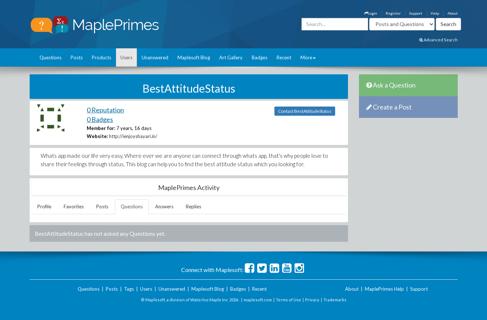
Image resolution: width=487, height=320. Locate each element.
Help (435, 13)
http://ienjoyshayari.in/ (133, 136)
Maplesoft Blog (193, 57)
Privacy (312, 299)
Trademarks (334, 299)
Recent (284, 57)
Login (370, 13)
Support (415, 13)
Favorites (74, 206)
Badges (259, 57)
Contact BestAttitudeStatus (304, 111)
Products (101, 57)
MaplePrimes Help (384, 289)
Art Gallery (231, 57)
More (308, 57)
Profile (44, 206)
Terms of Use (288, 299)
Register (393, 13)
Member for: (101, 128)
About (452, 13)
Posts (77, 57)
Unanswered (155, 57)
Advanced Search (438, 39)
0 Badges (100, 119)
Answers (164, 206)
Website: (97, 136)
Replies (193, 206)
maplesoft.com (258, 299)
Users (126, 57)
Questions (50, 57)
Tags (129, 289)
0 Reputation (105, 110)
